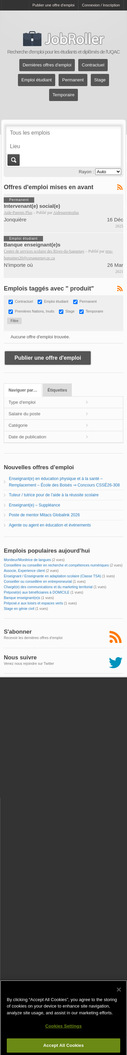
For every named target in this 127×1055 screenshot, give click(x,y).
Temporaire (63, 95)
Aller (13, 160)
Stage (100, 80)
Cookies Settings (63, 1029)
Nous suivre (20, 657)
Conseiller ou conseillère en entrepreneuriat (38, 581)
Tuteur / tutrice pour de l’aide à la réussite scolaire (54, 495)
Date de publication (27, 436)
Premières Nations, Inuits (34, 312)
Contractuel (93, 65)
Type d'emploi (22, 402)
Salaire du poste (24, 413)
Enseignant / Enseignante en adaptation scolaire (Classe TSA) (52, 576)
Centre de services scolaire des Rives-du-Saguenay (44, 251)
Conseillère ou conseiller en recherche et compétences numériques (56, 565)
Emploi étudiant (36, 80)
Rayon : (86, 171)
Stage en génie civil (19, 609)
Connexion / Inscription (101, 5)
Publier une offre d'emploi (54, 5)
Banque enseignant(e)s (32, 244)
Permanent (73, 80)
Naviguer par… (22, 390)
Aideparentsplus (66, 213)
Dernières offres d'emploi (47, 65)
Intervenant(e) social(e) (32, 206)
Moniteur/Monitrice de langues (27, 560)
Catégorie (17, 425)
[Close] (118, 992)
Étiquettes (57, 390)
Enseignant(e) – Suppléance (34, 505)
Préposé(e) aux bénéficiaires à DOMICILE (36, 592)
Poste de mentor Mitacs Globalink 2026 (44, 515)
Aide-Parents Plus (18, 213)
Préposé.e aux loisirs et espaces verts (33, 603)
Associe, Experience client (24, 571)
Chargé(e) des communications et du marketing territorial (48, 587)
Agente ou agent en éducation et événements (50, 525)
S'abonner (17, 632)
